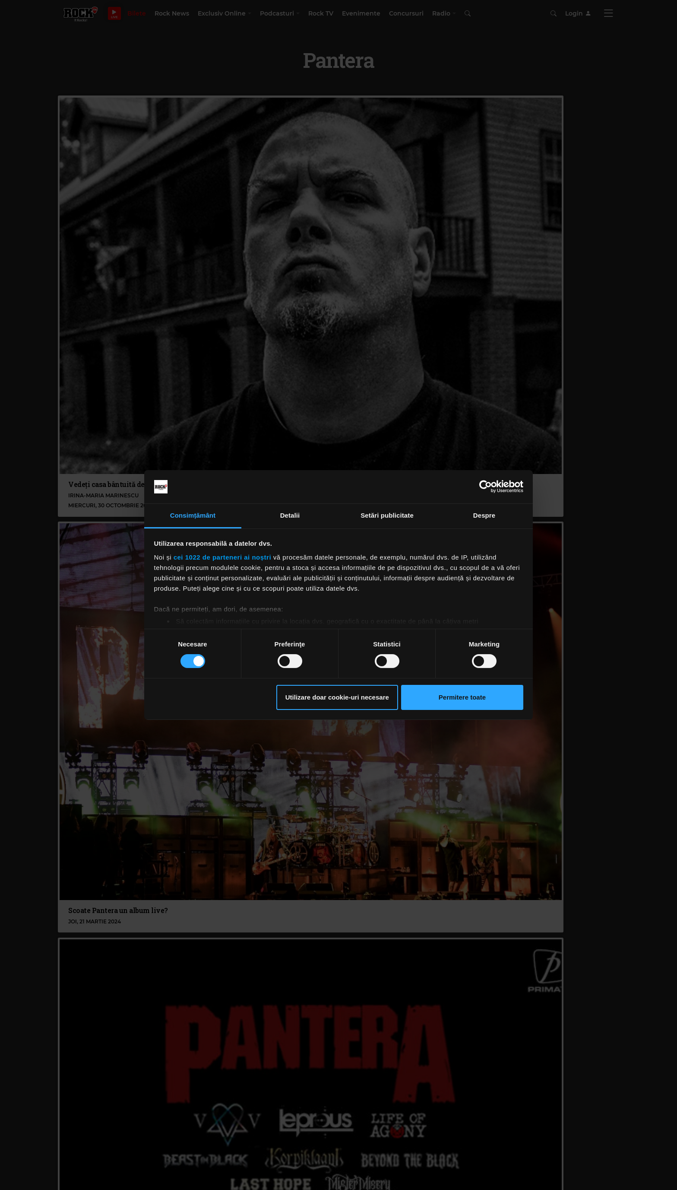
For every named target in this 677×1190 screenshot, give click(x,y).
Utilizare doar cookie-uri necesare (337, 697)
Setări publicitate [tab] (387, 515)
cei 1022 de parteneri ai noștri (222, 557)
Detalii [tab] (290, 515)
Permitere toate (462, 697)
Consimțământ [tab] (192, 515)
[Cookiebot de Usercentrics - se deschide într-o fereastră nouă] (485, 486)
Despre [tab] (484, 515)
